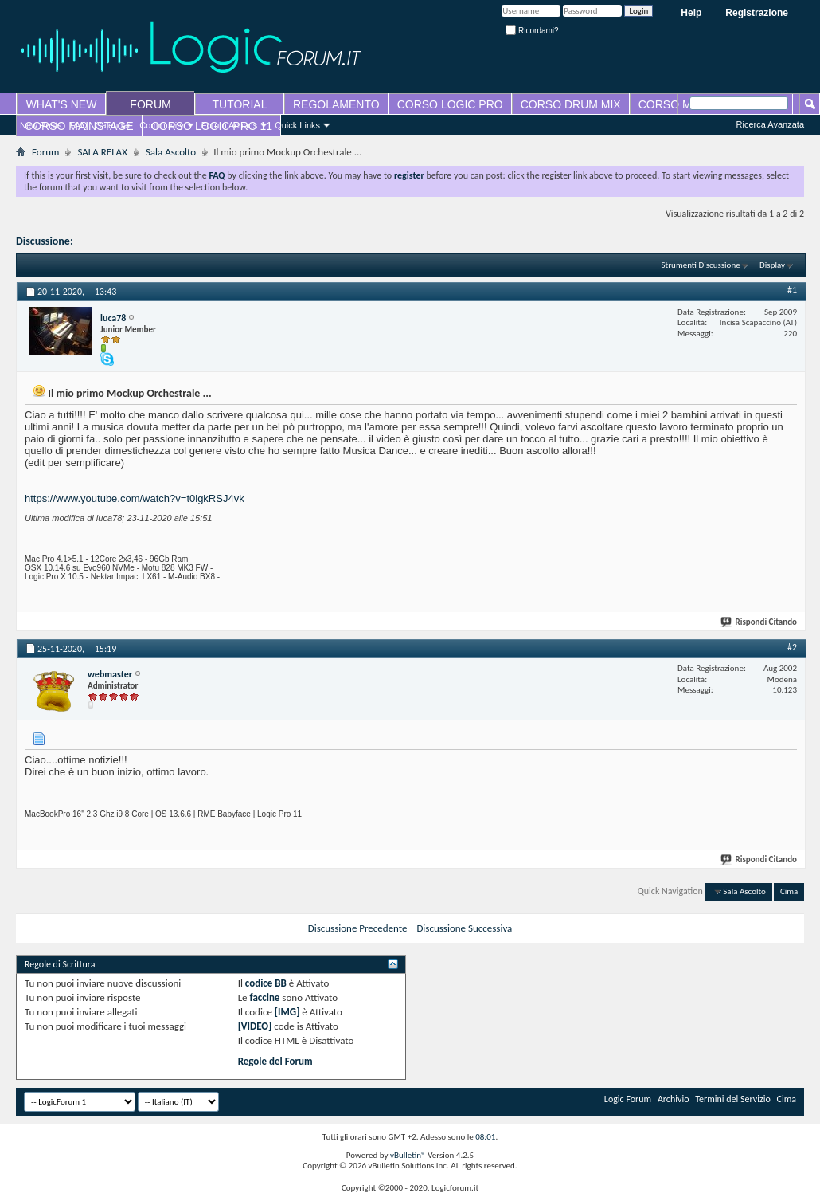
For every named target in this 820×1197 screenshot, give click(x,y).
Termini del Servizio (733, 1099)
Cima (789, 891)
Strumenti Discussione (701, 265)
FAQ (79, 125)
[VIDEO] (255, 1026)
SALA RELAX (102, 152)
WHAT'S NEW (61, 104)
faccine (265, 997)
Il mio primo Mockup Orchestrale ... (158, 241)
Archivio (673, 1099)
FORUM (150, 104)
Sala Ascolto (171, 152)
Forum (45, 152)
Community (161, 125)
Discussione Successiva (464, 928)
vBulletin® (408, 1155)
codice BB (266, 983)
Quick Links (297, 125)
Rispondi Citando (759, 622)
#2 (792, 647)
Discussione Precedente (358, 928)
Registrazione (756, 12)
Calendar (113, 125)
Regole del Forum (275, 1061)
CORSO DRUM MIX (571, 104)
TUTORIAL (240, 104)
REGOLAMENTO (336, 104)
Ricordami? (532, 30)
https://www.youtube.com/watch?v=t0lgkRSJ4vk (134, 498)
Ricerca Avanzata (770, 124)
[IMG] (287, 1012)
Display (772, 265)
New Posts (41, 125)
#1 (792, 290)
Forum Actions (229, 125)
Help (691, 12)
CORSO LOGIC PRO (450, 104)
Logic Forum (627, 1099)
